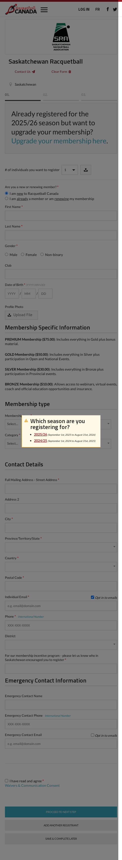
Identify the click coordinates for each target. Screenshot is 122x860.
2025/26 (40, 434)
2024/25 (40, 440)
